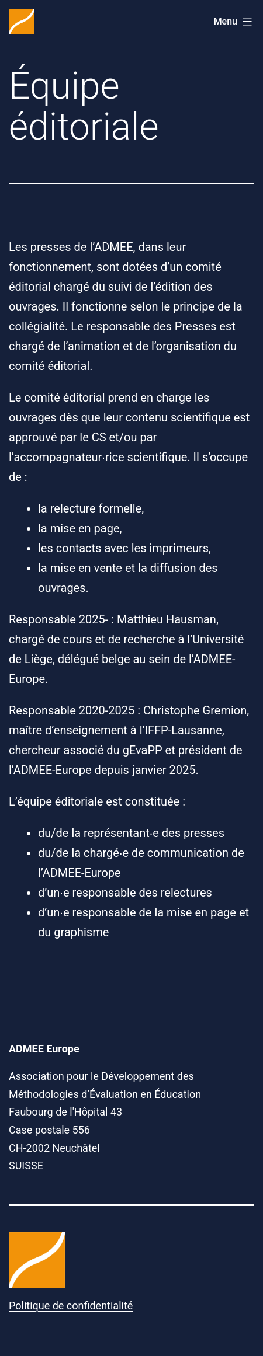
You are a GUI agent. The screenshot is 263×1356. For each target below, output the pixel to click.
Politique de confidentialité (71, 1305)
